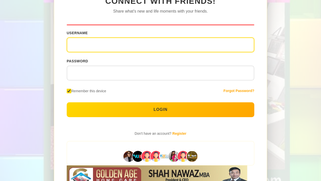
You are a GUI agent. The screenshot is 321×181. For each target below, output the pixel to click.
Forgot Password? (238, 91)
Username (77, 33)
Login (160, 109)
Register (179, 133)
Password (77, 61)
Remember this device (88, 91)
